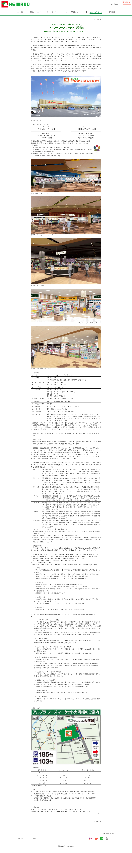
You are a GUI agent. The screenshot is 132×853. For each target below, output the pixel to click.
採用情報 (111, 12)
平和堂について (35, 12)
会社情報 (20, 12)
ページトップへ (107, 833)
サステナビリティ (53, 12)
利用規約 (20, 838)
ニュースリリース (96, 12)
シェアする (97, 821)
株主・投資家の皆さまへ (74, 12)
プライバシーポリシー (31, 838)
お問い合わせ (110, 4)
